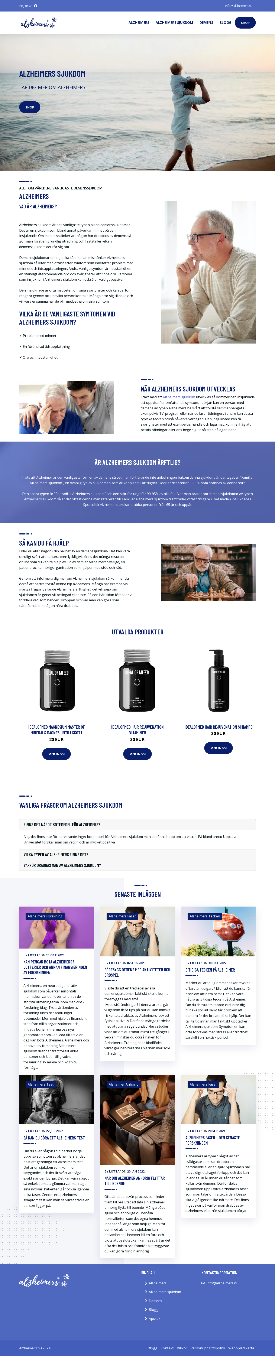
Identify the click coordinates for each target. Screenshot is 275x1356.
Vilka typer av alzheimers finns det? (56, 854)
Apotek (154, 1318)
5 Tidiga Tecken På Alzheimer (210, 969)
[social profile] (35, 6)
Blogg (226, 22)
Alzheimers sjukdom (174, 22)
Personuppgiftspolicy (208, 1348)
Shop (245, 22)
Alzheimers (139, 22)
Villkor (182, 1348)
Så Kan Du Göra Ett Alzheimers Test (54, 1137)
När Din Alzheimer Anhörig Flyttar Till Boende (134, 1180)
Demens (206, 22)
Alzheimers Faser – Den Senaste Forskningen (212, 1140)
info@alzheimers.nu (238, 6)
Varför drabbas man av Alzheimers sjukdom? (62, 865)
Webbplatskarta (241, 1348)
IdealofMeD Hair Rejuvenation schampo (219, 726)
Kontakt (167, 1348)
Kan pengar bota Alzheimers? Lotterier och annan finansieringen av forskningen (55, 967)
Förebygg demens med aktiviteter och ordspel (137, 972)
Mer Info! (56, 754)
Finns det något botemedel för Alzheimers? (62, 824)
